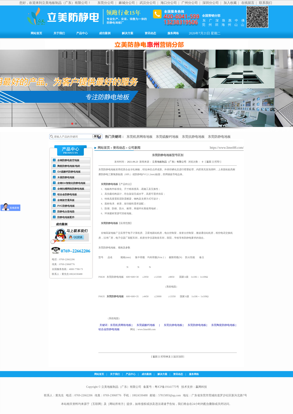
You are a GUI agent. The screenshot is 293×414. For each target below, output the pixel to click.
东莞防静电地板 (219, 136)
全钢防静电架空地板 (68, 160)
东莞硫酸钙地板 (167, 136)
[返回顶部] (178, 356)
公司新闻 (134, 147)
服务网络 (173, 33)
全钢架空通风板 (65, 200)
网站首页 (36, 33)
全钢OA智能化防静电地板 (71, 183)
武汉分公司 (148, 2)
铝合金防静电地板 (67, 194)
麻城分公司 (127, 2)
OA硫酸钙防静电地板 (69, 171)
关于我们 (59, 33)
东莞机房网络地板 (140, 136)
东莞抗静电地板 (193, 136)
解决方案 (127, 33)
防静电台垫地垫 (65, 211)
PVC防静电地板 (66, 205)
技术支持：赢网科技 (194, 387)
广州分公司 (189, 2)
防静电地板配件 (65, 217)
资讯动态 (150, 33)
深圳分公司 (210, 2)
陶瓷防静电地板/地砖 (68, 166)
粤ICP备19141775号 (167, 387)
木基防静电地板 (65, 177)
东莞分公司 (105, 2)
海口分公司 (169, 2)
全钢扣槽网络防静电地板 (70, 188)
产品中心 (82, 33)
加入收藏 (230, 2)
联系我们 (265, 2)
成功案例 (104, 33)
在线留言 (247, 2)
